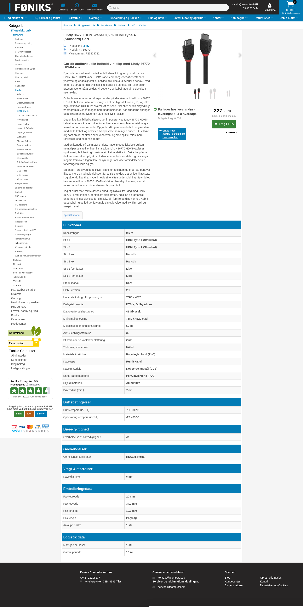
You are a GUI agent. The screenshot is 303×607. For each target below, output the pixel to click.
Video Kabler (23, 179)
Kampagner (18, 319)
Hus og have (18, 306)
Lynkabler (21, 137)
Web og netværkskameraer (28, 256)
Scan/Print (18, 268)
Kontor (15, 315)
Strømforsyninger (23, 234)
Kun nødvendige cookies (271, 581)
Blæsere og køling (23, 43)
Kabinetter (20, 86)
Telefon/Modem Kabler (27, 162)
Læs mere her (170, 137)
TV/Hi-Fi (17, 281)
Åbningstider (18, 355)
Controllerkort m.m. (24, 56)
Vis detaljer (201, 599)
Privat (19, 414)
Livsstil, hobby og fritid (24, 310)
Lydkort (18, 192)
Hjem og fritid (21, 77)
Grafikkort (19, 64)
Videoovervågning (23, 247)
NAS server (20, 196)
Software (17, 260)
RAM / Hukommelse (24, 217)
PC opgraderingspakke (26, 209)
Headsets (19, 73)
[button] (16, 17)
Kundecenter (18, 359)
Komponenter (21, 183)
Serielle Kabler (24, 149)
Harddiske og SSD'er (25, 69)
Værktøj (19, 251)
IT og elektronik (21, 30)
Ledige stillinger (20, 368)
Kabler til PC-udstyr (26, 128)
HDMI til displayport (28, 115)
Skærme (19, 226)
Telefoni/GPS (19, 277)
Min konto (270, 10)
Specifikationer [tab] (72, 215)
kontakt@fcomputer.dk (243, 4)
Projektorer (20, 213)
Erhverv (40, 414)
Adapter (21, 94)
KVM (17, 81)
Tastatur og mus (22, 239)
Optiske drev (21, 200)
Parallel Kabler (24, 145)
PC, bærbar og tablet (23, 289)
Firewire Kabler (24, 107)
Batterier (19, 39)
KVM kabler (22, 120)
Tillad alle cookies (270, 569)
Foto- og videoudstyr (22, 273)
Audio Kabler (23, 98)
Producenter (18, 323)
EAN (29, 414)
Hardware (18, 35)
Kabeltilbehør (23, 124)
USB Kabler (22, 175)
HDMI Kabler (23, 111)
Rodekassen (21, 222)
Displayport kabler (25, 103)
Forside (68, 25)
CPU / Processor (23, 52)
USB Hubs (22, 171)
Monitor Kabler (24, 141)
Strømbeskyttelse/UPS (26, 230)
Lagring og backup (24, 188)
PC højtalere (21, 205)
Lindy (86, 45)
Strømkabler (23, 158)
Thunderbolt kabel (25, 166)
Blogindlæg (18, 364)
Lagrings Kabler (24, 132)
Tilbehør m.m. (21, 243)
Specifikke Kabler (25, 154)
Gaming (16, 298)
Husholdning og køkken (25, 302)
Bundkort (19, 47)
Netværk (17, 264)
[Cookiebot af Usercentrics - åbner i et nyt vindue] (25, 599)
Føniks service (22, 60)
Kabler (18, 90)
